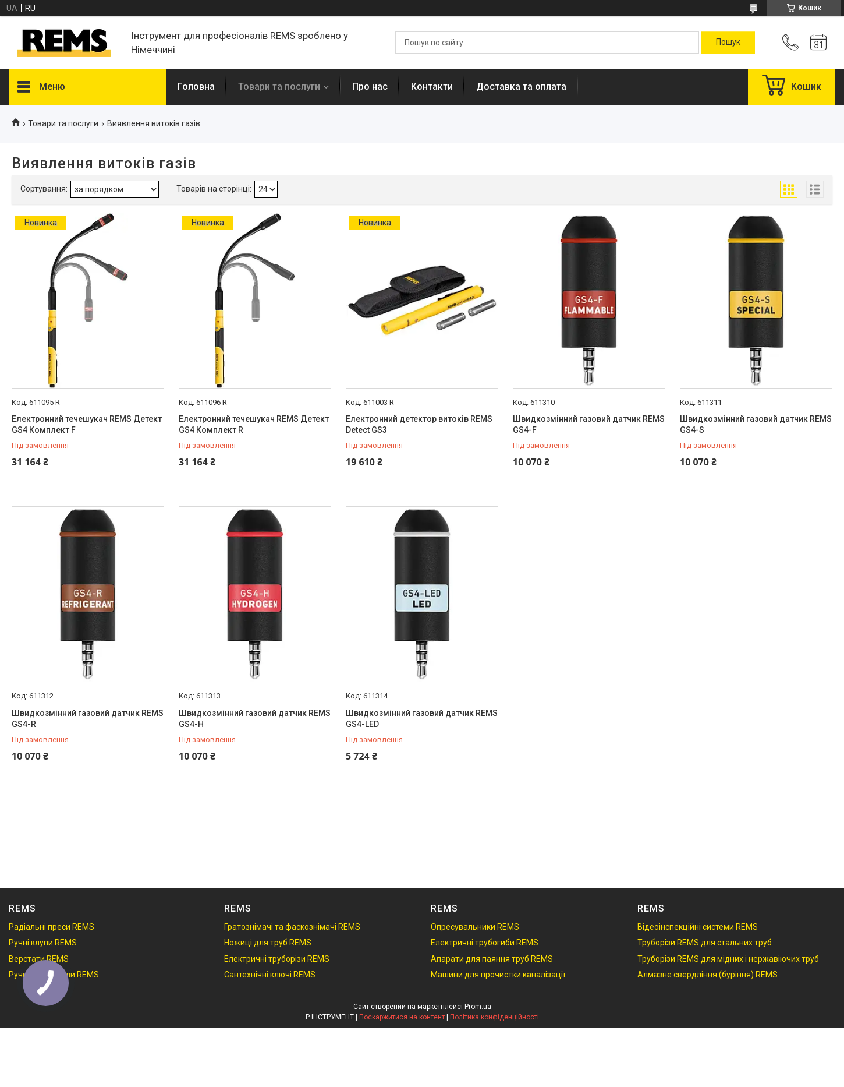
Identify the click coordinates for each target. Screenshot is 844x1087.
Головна (196, 86)
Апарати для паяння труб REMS (492, 959)
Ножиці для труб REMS (267, 942)
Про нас (370, 86)
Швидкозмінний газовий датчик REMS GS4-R (88, 718)
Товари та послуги (279, 86)
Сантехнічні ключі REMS (269, 974)
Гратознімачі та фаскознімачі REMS (292, 926)
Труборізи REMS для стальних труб (704, 942)
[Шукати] (728, 42)
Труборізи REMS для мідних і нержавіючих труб (728, 959)
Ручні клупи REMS (43, 942)
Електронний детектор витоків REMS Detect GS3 (419, 424)
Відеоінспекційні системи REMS (697, 926)
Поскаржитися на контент (402, 1017)
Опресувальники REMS (475, 926)
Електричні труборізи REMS (276, 959)
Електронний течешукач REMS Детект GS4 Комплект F (87, 424)
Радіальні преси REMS (51, 926)
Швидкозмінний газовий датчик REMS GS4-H (255, 718)
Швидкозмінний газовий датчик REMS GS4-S (756, 424)
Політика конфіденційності (494, 1017)
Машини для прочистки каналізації (498, 974)
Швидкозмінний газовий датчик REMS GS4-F (589, 424)
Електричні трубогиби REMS (484, 942)
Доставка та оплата (521, 86)
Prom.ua (477, 1007)
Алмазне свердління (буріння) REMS (707, 974)
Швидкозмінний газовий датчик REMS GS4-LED (422, 718)
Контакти (432, 86)
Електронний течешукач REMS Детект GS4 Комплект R (254, 424)
